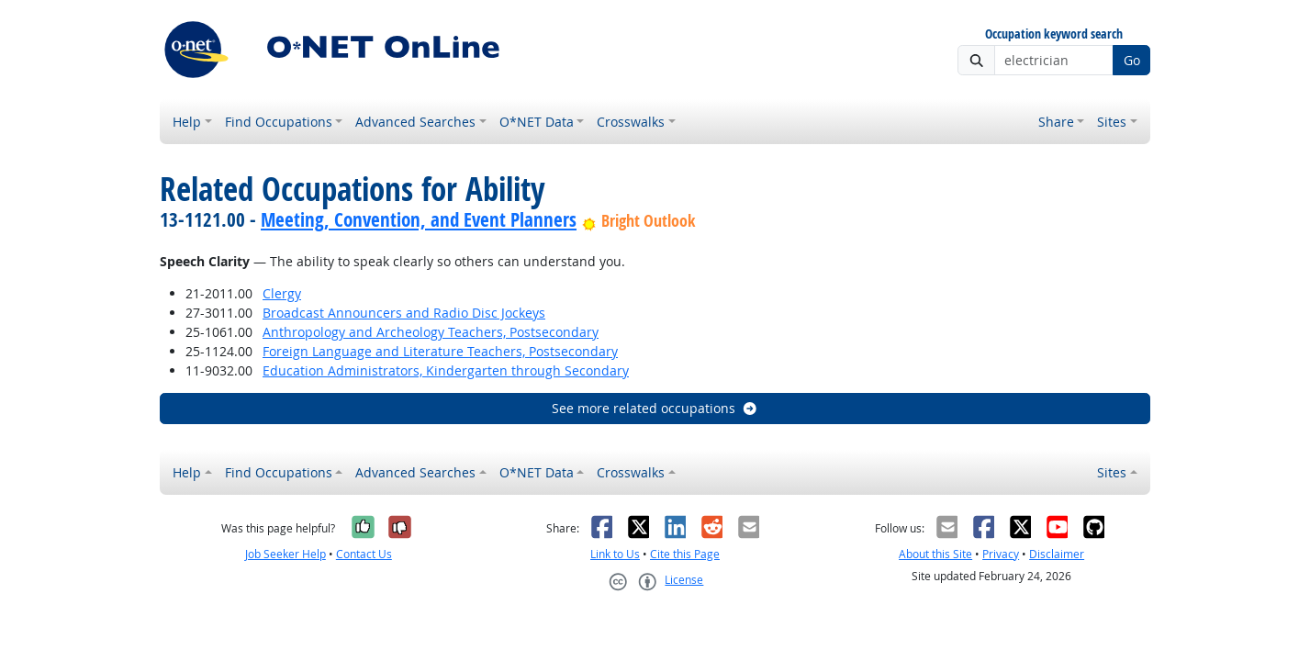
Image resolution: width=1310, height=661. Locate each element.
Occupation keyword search (1054, 34)
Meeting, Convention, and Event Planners (419, 219)
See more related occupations (655, 408)
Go (1132, 60)
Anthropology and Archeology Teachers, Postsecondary (431, 332)
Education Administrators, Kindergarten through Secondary (446, 370)
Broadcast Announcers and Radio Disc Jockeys (404, 312)
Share (1056, 121)
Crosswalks (631, 121)
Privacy (1000, 554)
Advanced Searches (415, 121)
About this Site (935, 554)
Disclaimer (1056, 554)
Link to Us (615, 554)
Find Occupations (278, 121)
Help (187, 121)
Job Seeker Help (285, 554)
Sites (1111, 121)
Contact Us (364, 554)
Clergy (282, 293)
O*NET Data (536, 121)
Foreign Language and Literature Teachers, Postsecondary (440, 351)
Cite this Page (685, 554)
